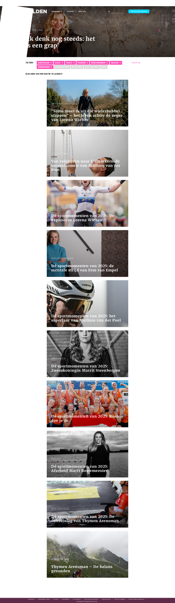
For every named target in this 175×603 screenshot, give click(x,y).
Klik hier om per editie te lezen (44, 74)
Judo (69, 63)
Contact (55, 599)
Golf (58, 63)
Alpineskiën (62, 67)
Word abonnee (139, 11)
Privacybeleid (77, 599)
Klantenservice (106, 599)
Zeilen (114, 63)
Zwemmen (44, 67)
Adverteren (31, 599)
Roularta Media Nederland (136, 599)
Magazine (56, 11)
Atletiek (77, 67)
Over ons (82, 11)
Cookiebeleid (65, 599)
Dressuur (43, 63)
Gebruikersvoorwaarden (91, 599)
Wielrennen (98, 63)
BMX (103, 67)
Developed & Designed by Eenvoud (87, 601)
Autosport (92, 67)
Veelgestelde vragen (44, 599)
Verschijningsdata (119, 599)
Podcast (70, 11)
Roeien (82, 63)
